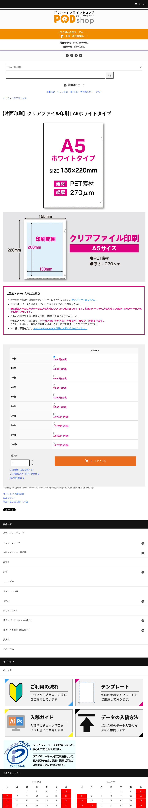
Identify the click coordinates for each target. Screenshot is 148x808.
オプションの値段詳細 (13, 493)
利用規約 (55, 488)
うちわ (98, 92)
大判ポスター (86, 92)
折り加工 (7, 670)
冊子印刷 (74, 92)
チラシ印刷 (62, 92)
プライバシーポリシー (39, 488)
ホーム (6, 98)
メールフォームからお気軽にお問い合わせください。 (60, 328)
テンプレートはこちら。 (83, 299)
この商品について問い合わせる (24, 473)
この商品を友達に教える (21, 470)
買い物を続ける (17, 477)
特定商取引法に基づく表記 (15, 501)
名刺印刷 (51, 92)
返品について (9, 498)
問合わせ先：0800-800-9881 (74, 42)
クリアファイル (19, 98)
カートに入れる (95, 461)
